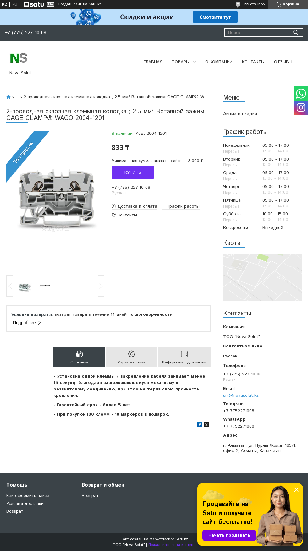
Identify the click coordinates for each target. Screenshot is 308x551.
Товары (181, 62)
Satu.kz (181, 539)
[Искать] (296, 32)
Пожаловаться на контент (171, 545)
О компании (219, 62)
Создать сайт (69, 4)
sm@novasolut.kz (241, 395)
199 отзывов (254, 4)
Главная (153, 62)
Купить (132, 172)
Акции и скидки (240, 114)
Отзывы (283, 62)
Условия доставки (25, 503)
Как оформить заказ (27, 496)
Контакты (253, 62)
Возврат (14, 511)
